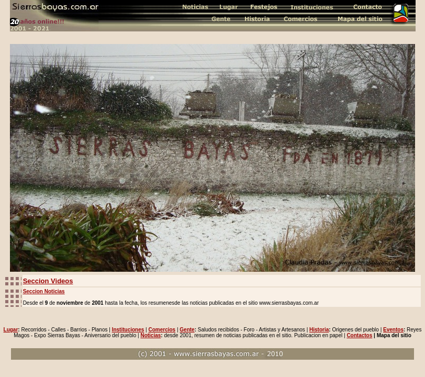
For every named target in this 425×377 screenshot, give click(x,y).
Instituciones (128, 329)
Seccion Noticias (44, 291)
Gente (187, 329)
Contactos (359, 335)
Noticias (150, 335)
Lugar (11, 329)
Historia (319, 329)
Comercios (161, 329)
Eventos (393, 329)
